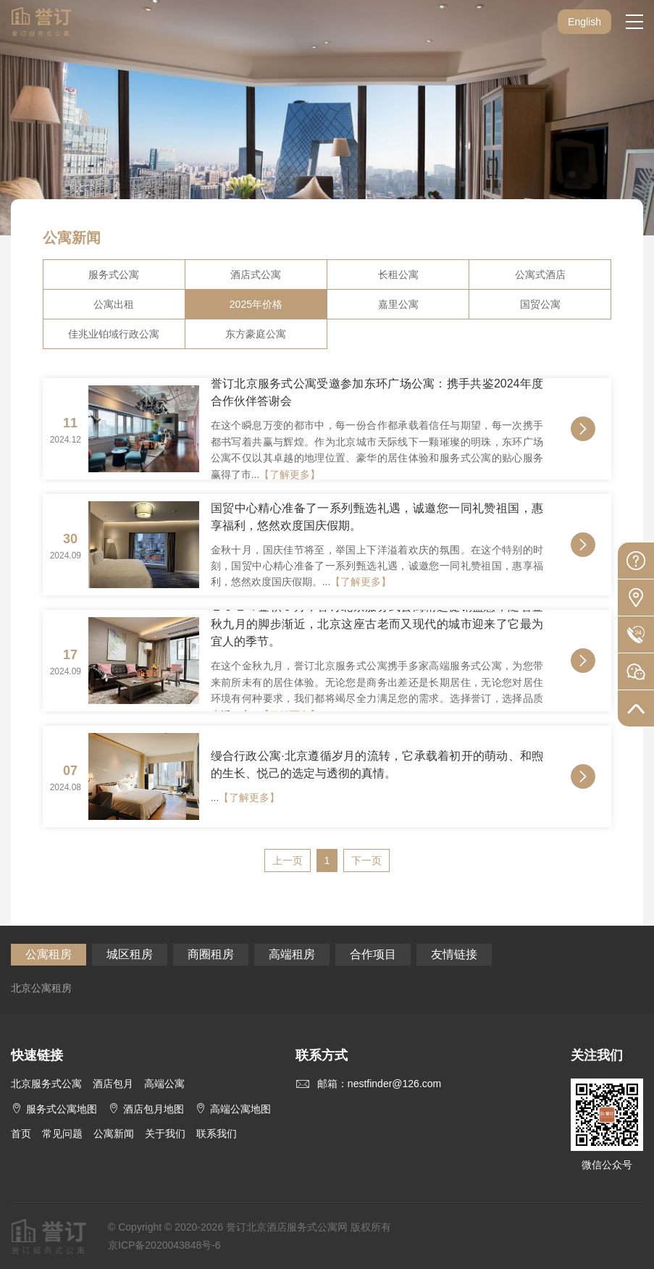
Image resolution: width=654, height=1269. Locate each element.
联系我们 (216, 1133)
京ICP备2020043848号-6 (164, 1245)
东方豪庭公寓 (255, 334)
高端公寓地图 (233, 1108)
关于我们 (165, 1133)
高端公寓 (164, 1083)
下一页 (366, 860)
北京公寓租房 (41, 988)
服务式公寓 (113, 274)
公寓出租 (113, 304)
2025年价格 (256, 304)
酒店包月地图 (146, 1108)
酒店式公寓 (255, 274)
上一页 (287, 860)
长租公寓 (398, 274)
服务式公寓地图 (54, 1108)
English (584, 22)
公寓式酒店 (540, 274)
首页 (21, 1133)
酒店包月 (113, 1083)
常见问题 (62, 1133)
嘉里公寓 (398, 304)
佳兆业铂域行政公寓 (113, 334)
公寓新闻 (113, 1133)
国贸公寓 (540, 304)
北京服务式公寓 (46, 1083)
